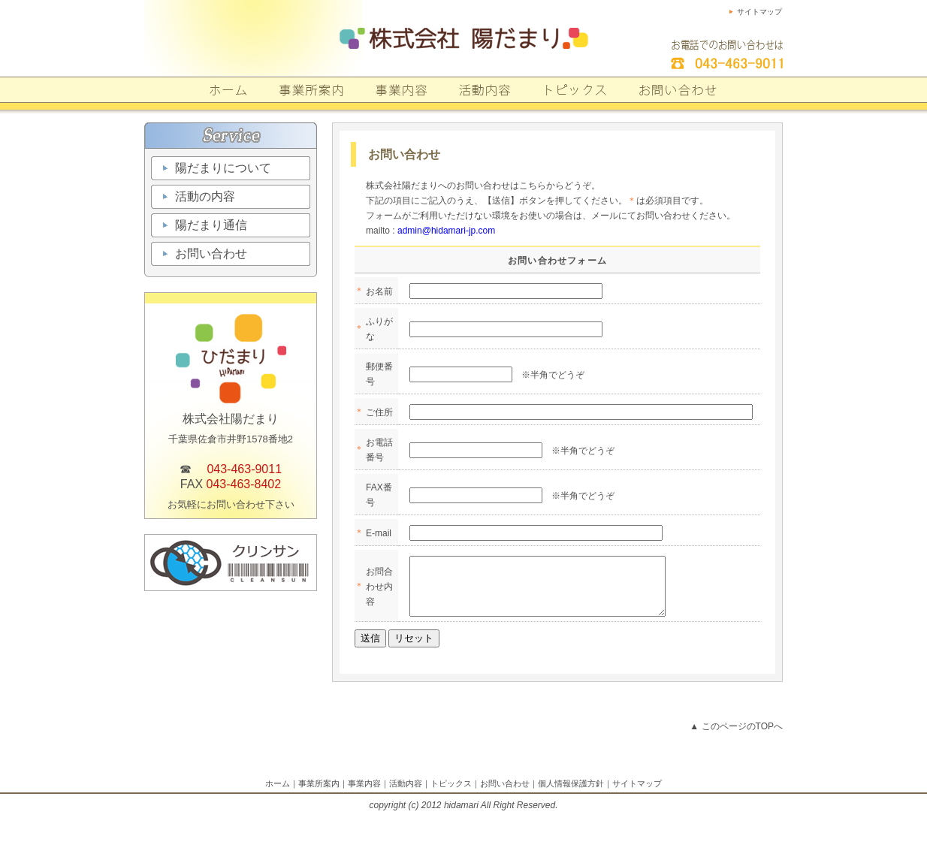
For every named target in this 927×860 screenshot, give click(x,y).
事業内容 (364, 794)
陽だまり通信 (211, 225)
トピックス (451, 794)
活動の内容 (205, 196)
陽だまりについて (223, 167)
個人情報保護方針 (571, 794)
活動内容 (405, 794)
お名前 (379, 291)
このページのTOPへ (742, 737)
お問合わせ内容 (379, 592)
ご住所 (379, 412)
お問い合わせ (211, 253)
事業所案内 (319, 794)
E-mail (378, 533)
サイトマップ (759, 12)
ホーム (277, 794)
